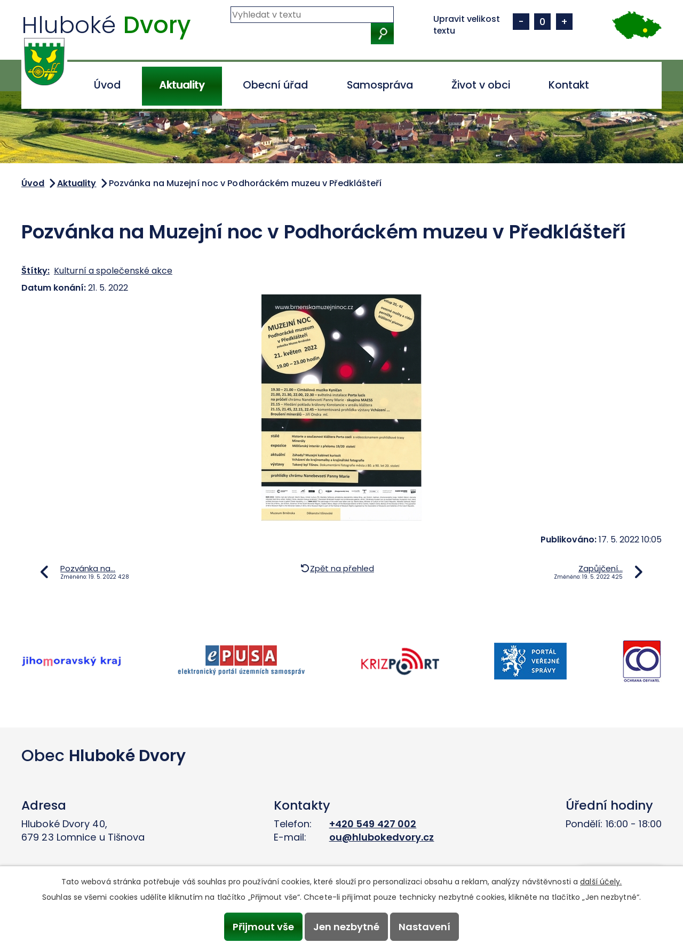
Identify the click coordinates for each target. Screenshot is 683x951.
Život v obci (480, 85)
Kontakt (569, 85)
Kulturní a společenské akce (113, 271)
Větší (564, 21)
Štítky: (35, 271)
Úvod (107, 85)
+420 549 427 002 (373, 823)
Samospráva (380, 85)
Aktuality (181, 85)
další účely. (601, 881)
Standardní (542, 21)
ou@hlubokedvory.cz (381, 837)
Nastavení (425, 926)
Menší (521, 21)
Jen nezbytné (346, 926)
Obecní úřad (275, 85)
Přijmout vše (262, 926)
